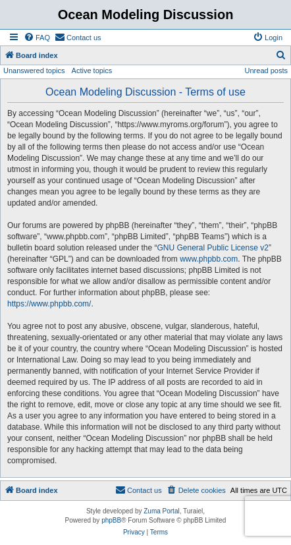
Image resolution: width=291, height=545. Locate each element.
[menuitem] (37, 37)
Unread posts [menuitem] (266, 70)
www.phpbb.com (209, 259)
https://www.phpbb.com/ (49, 303)
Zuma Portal (161, 511)
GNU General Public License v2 (212, 247)
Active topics (92, 70)
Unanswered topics (34, 70)
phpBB (111, 520)
